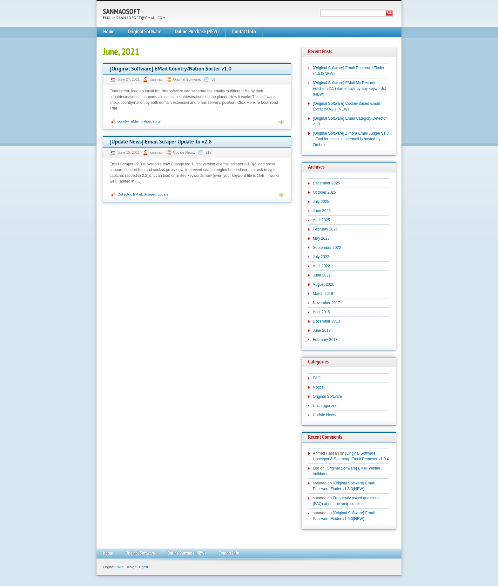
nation (146, 121)
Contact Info (244, 32)
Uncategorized (325, 405)
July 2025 (321, 201)
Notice (318, 387)
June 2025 (322, 211)
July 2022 (321, 257)
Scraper (150, 194)
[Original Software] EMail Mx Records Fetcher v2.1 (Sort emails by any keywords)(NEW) (349, 89)
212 (208, 152)
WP (120, 567)
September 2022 (327, 247)
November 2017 (326, 303)
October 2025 (324, 192)
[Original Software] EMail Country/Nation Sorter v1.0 (171, 69)
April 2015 (321, 312)
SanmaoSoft (121, 12)
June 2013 (322, 330)
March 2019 (323, 293)
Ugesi (143, 567)
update (163, 194)
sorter (157, 121)
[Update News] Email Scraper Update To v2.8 (161, 142)
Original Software (144, 32)
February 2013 (325, 339)
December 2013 (326, 321)
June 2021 (322, 275)
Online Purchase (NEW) (197, 32)
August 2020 (323, 284)
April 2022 (321, 266)
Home (108, 32)
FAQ (316, 378)
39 (213, 79)
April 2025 (321, 220)
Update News (183, 152)
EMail (135, 121)
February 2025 (325, 229)
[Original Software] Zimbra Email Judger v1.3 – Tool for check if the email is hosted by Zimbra (351, 139)
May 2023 (321, 238)
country (123, 121)
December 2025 (326, 183)
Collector (124, 194)
